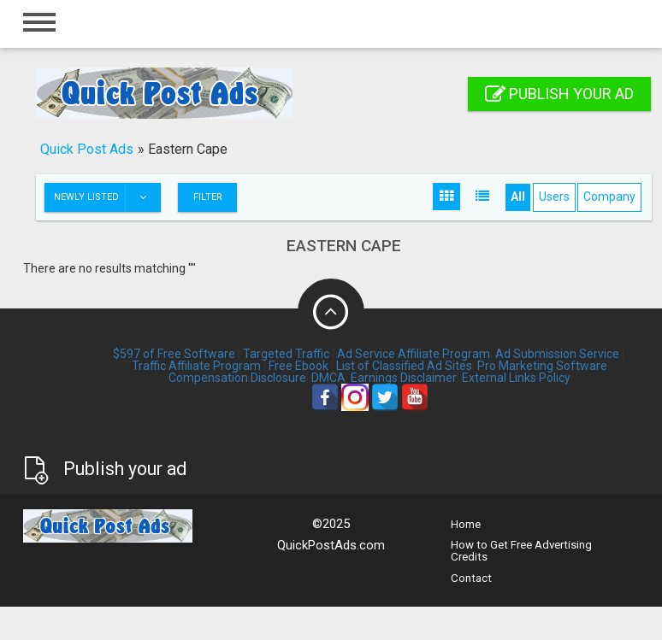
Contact (471, 578)
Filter (207, 197)
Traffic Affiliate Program (196, 366)
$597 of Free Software (174, 354)
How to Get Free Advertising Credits (521, 550)
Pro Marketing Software (542, 366)
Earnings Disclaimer (404, 378)
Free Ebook (298, 366)
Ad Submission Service (557, 354)
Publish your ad (559, 94)
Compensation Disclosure (237, 378)
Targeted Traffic (286, 354)
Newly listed (107, 197)
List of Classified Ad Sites (404, 366)
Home (466, 524)
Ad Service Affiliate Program (413, 354)
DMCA (328, 378)
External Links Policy (516, 378)
